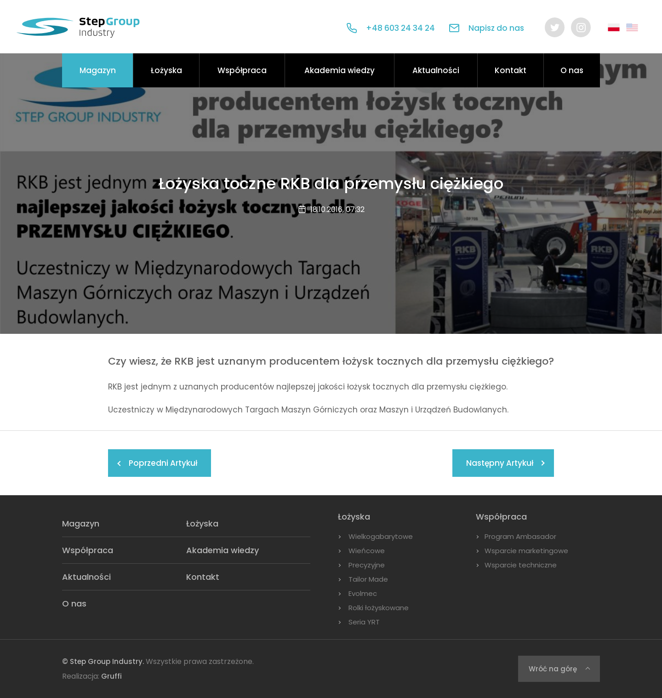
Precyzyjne (366, 565)
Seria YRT (364, 622)
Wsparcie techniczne (521, 565)
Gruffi (111, 676)
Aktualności (435, 70)
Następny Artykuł (499, 463)
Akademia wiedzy (339, 70)
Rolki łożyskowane (378, 607)
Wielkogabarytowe (380, 536)
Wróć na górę (553, 669)
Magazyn (98, 70)
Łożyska (166, 70)
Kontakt (510, 70)
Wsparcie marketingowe (526, 550)
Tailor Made (368, 579)
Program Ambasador (520, 536)
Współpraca (242, 70)
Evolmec (362, 593)
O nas (571, 70)
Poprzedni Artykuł (163, 463)
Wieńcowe (366, 550)
